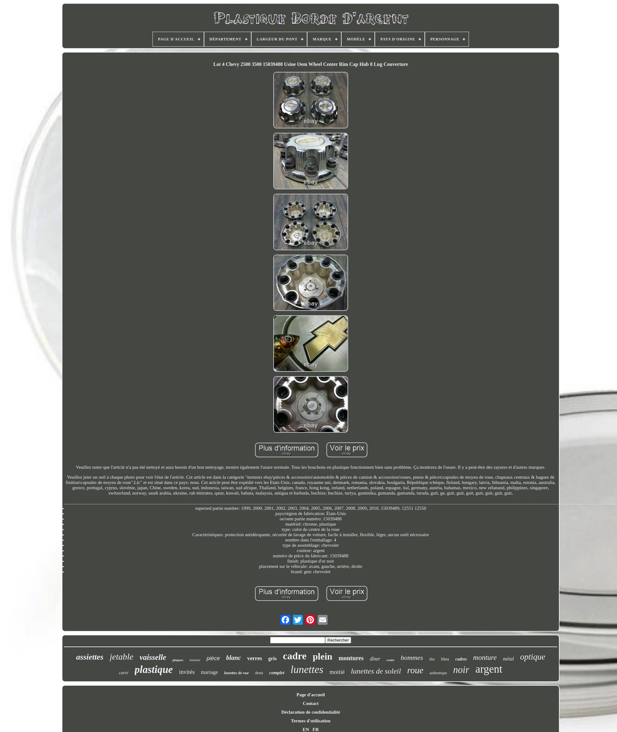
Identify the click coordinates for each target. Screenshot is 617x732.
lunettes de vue (236, 672)
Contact (311, 703)
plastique (154, 669)
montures (351, 658)
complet (276, 672)
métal (508, 658)
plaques (177, 660)
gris (272, 658)
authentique (438, 673)
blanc (233, 657)
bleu (445, 658)
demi (259, 672)
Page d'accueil (311, 694)
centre (391, 660)
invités (187, 672)
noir (461, 669)
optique (532, 656)
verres (254, 658)
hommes (412, 657)
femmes (194, 660)
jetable (121, 656)
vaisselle (152, 657)
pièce (213, 658)
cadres (461, 659)
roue (415, 670)
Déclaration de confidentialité (310, 712)
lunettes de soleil (376, 671)
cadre (294, 655)
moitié (337, 672)
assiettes (89, 656)
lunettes (307, 669)
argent (488, 669)
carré (123, 672)
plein (322, 656)
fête (432, 659)
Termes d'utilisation (310, 720)
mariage (209, 672)
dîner (375, 658)
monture (485, 657)
